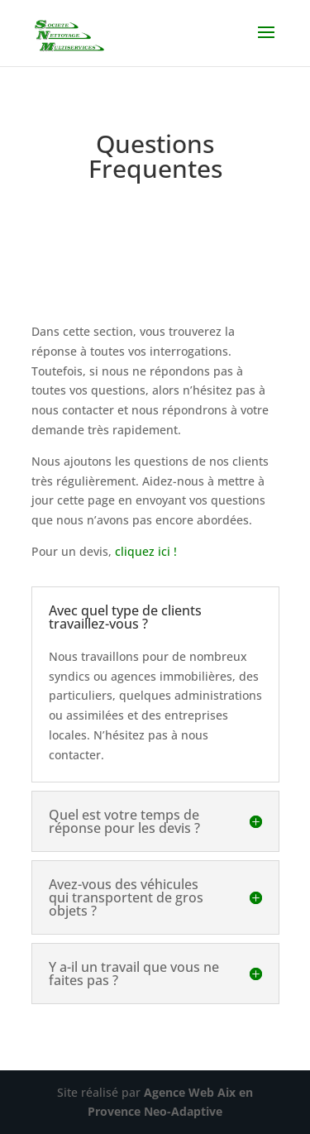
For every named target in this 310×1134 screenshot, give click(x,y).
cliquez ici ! (146, 551)
